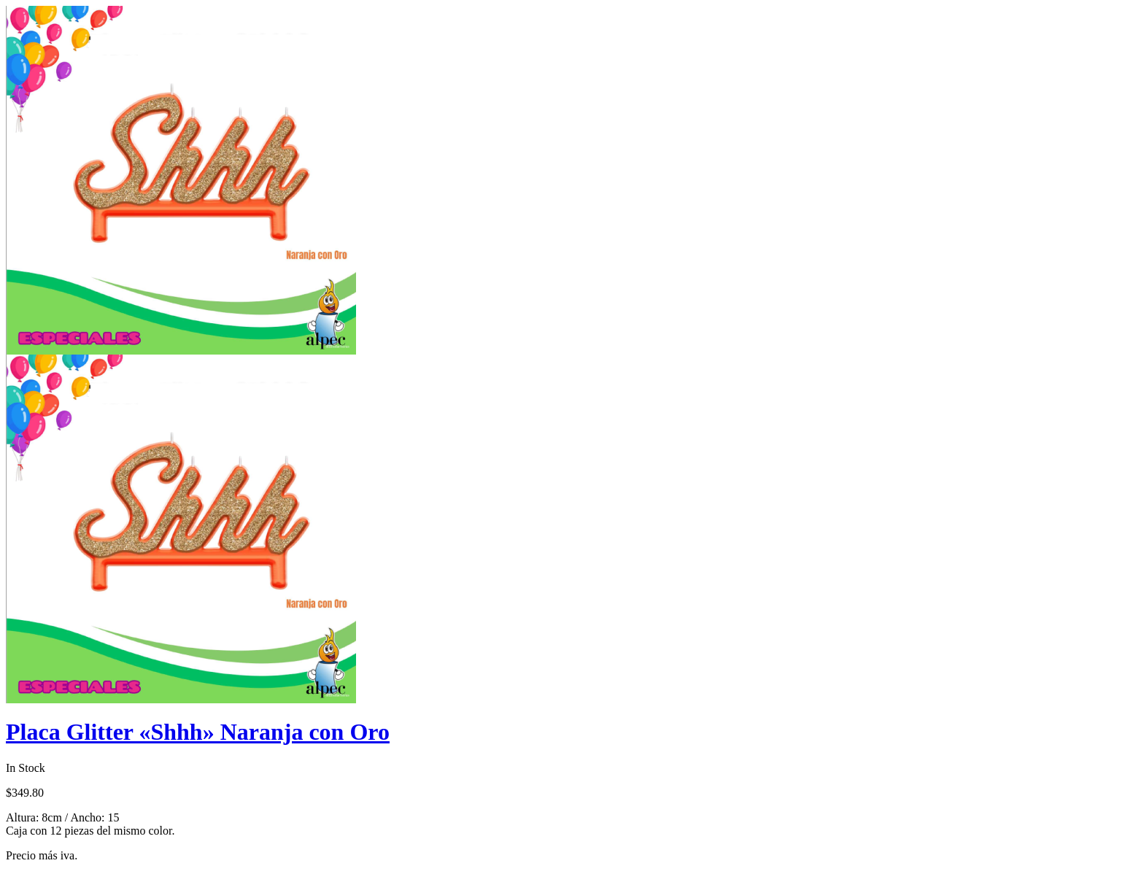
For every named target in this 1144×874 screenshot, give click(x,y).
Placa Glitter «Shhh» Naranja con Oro (198, 732)
